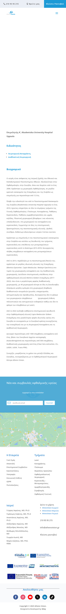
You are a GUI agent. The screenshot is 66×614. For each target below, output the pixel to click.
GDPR (9, 481)
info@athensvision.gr (49, 527)
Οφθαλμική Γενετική (42, 494)
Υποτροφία (11, 474)
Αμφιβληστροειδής (42, 487)
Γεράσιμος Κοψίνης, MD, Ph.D (19, 514)
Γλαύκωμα (38, 467)
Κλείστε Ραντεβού (55, 4)
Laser (36, 460)
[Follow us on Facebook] (15, 597)
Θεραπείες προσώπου (43, 471)
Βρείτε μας (33, 4)
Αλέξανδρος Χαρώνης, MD (17, 524)
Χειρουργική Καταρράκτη (19, 153)
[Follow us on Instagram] (23, 597)
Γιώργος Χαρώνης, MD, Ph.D (18, 510)
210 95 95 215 (11, 4)
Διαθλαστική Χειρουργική (19, 157)
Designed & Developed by (33, 609)
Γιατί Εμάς (11, 460)
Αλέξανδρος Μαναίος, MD (17, 527)
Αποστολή (11, 463)
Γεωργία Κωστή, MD (15, 537)
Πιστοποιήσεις (12, 485)
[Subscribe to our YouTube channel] (30, 597)
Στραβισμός (39, 490)
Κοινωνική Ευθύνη (14, 478)
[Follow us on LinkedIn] (44, 597)
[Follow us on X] (37, 597)
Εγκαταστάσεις (13, 471)
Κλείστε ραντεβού (48, 534)
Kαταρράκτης (39, 463)
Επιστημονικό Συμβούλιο (17, 467)
